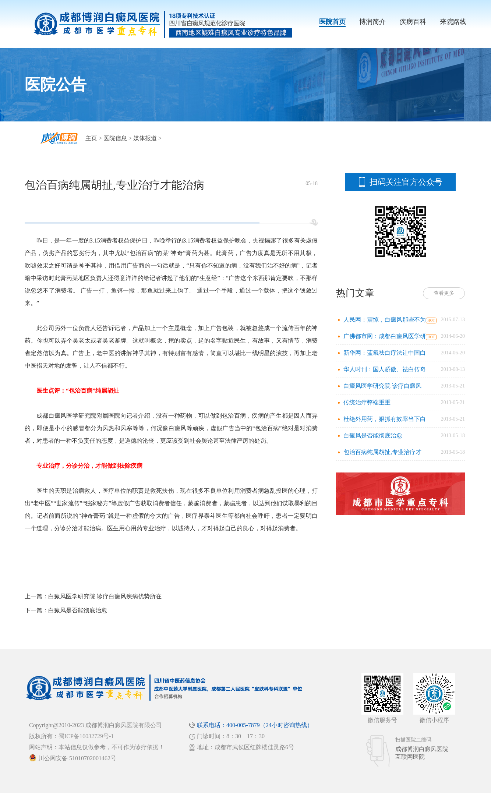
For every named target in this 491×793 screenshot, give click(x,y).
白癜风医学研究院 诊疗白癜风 (382, 386)
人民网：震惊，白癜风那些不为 (384, 319)
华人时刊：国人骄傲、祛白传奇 (384, 369)
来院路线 (453, 21)
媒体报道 (145, 138)
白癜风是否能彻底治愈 (77, 610)
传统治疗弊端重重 (367, 402)
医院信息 (115, 138)
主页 (91, 138)
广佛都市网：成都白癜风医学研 (384, 336)
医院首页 (332, 21)
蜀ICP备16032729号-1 (86, 736)
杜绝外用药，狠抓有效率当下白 (384, 419)
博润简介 (372, 21)
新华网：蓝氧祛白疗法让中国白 (384, 353)
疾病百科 (413, 21)
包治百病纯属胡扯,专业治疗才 (382, 452)
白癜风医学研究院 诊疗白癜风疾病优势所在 (105, 596)
